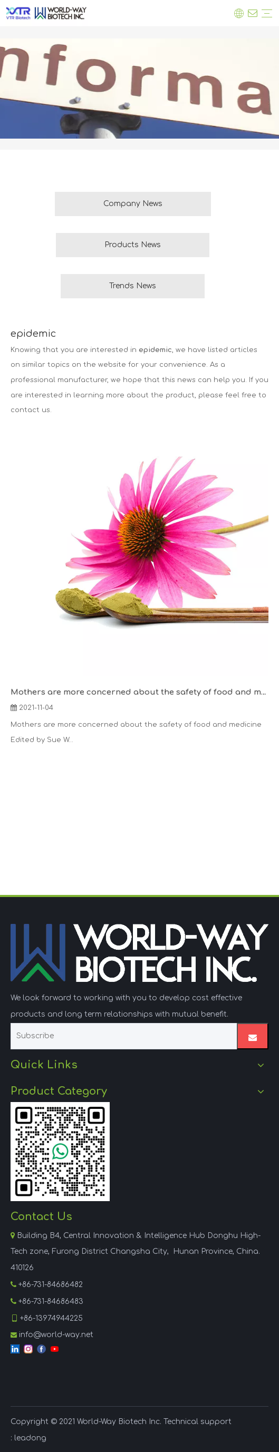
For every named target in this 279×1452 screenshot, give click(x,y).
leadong (30, 1438)
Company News (132, 204)
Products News (132, 245)
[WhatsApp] (60, 1151)
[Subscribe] (121, 1036)
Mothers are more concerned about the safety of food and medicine (139, 692)
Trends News (132, 286)
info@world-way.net (56, 1335)
